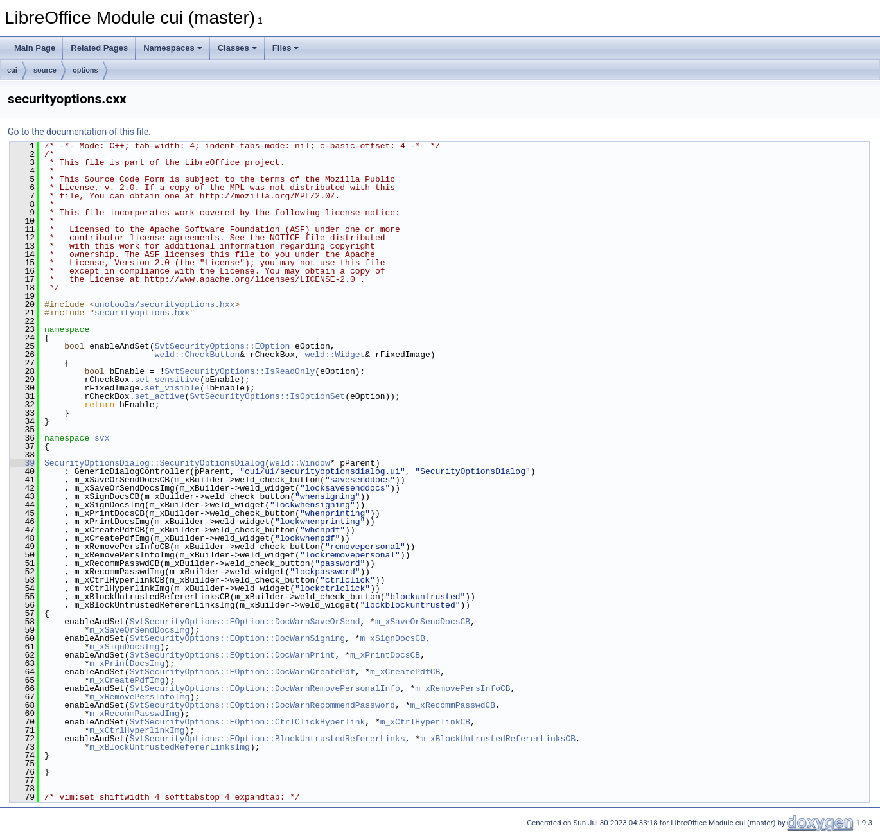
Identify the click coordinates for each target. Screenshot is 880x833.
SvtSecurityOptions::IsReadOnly (239, 371)
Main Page (34, 48)
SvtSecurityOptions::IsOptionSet (267, 396)
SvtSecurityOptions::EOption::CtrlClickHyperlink (247, 722)
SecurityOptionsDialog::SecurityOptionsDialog (154, 463)
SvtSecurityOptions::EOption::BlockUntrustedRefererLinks (267, 738)
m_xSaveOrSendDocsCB (422, 621)
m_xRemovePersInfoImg (139, 697)
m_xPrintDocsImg (126, 663)
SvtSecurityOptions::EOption (222, 346)
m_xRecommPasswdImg (134, 713)
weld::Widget (335, 354)
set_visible (172, 388)
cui (12, 70)
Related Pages (99, 48)
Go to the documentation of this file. (79, 132)
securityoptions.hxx (141, 313)
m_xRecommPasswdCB (452, 705)
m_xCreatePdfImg (126, 680)
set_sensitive (166, 379)
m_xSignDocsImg (124, 647)
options (85, 70)
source (45, 70)
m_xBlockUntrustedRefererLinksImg (169, 747)
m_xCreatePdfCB (405, 672)
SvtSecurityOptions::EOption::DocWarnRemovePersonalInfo (265, 688)
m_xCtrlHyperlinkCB (425, 722)
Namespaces (172, 48)
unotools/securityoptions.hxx (164, 304)
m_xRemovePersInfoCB (462, 688)
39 (22, 463)
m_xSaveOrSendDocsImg (139, 630)
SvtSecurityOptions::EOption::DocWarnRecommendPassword (262, 705)
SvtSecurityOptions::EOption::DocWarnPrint (232, 655)
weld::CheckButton (197, 354)
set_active (159, 396)
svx (101, 438)
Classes (237, 48)
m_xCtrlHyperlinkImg (136, 730)
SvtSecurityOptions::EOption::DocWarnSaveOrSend (245, 621)
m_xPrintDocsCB (385, 655)
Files (285, 48)
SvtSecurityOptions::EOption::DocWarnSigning (237, 638)
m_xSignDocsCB (392, 638)
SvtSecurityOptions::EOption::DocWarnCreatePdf (242, 672)
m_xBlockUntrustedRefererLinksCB (498, 738)
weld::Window (300, 463)
